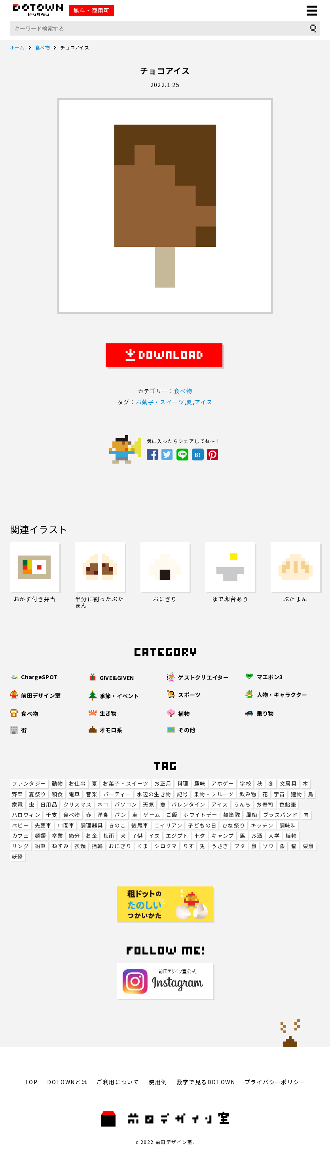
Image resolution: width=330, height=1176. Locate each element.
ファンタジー (29, 783)
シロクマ (165, 846)
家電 (17, 804)
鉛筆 (40, 846)
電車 (74, 794)
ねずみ (60, 846)
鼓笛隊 (231, 814)
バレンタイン (188, 804)
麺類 (40, 835)
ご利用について (118, 1082)
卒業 (57, 835)
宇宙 (279, 794)
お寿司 (264, 804)
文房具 (288, 783)
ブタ (240, 846)
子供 (137, 835)
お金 (91, 835)
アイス (219, 804)
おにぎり (120, 846)
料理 (183, 783)
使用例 (158, 1082)
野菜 (17, 794)
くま (143, 846)
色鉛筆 (287, 804)
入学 (274, 835)
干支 (51, 814)
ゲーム (151, 814)
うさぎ (219, 846)
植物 (291, 835)
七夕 (200, 835)
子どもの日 (202, 825)
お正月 (162, 783)
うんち (242, 804)
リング (20, 846)
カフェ (20, 835)
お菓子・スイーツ (125, 783)
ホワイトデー (200, 814)
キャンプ (222, 835)
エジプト (177, 835)
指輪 (97, 846)
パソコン (125, 804)
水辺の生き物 (154, 794)
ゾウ (268, 846)
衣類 (80, 846)
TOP (31, 1082)
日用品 (48, 804)
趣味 (200, 783)
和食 (57, 794)
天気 (148, 804)
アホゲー (222, 783)
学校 (245, 783)
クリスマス (77, 804)
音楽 (91, 794)
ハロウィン (26, 814)
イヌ (154, 835)
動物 (57, 783)
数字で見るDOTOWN (206, 1082)
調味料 (287, 825)
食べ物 (71, 814)
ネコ (103, 804)
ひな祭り (233, 825)
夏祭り (37, 794)
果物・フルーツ (214, 794)
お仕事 (77, 783)
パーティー (117, 794)
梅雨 (109, 835)
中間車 (65, 825)
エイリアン (168, 825)
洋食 (103, 814)
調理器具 (91, 825)
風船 (252, 814)
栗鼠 (308, 846)
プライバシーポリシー (275, 1082)
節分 (74, 835)
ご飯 (172, 814)
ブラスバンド (280, 814)
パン (120, 814)
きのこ (117, 825)
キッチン (262, 825)
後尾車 (139, 825)
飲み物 (247, 794)
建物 (296, 794)
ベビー (20, 825)
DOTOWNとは (67, 1082)
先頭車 (43, 825)
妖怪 (17, 856)
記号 (182, 794)
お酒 (257, 835)
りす (188, 846)
